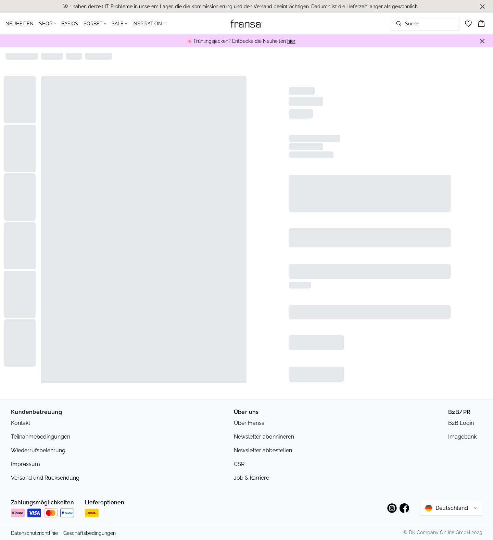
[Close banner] (482, 6)
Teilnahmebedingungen (40, 436)
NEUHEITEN (19, 23)
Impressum (25, 464)
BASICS (69, 23)
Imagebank (462, 436)
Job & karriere (251, 478)
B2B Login (461, 423)
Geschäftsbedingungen (89, 533)
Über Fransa (249, 423)
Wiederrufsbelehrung (38, 450)
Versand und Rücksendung (45, 478)
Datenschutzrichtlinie (34, 533)
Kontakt (20, 423)
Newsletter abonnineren (264, 436)
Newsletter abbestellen (263, 450)
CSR (239, 464)
